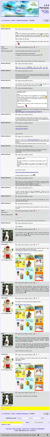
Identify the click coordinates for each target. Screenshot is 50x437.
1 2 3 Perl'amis (6, 20)
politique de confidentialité (37, 428)
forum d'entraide (17, 428)
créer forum (9, 428)
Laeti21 (47, 11)
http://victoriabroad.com (33, 139)
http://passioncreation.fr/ (21, 129)
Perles (13, 20)
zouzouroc (46, 12)
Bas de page (3, 26)
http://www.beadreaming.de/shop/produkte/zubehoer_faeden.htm (31, 68)
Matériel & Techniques (22, 20)
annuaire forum (26, 428)
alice (43, 11)
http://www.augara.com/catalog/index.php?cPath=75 (28, 112)
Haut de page (3, 408)
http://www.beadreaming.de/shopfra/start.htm (26, 172)
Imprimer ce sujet (5, 424)
